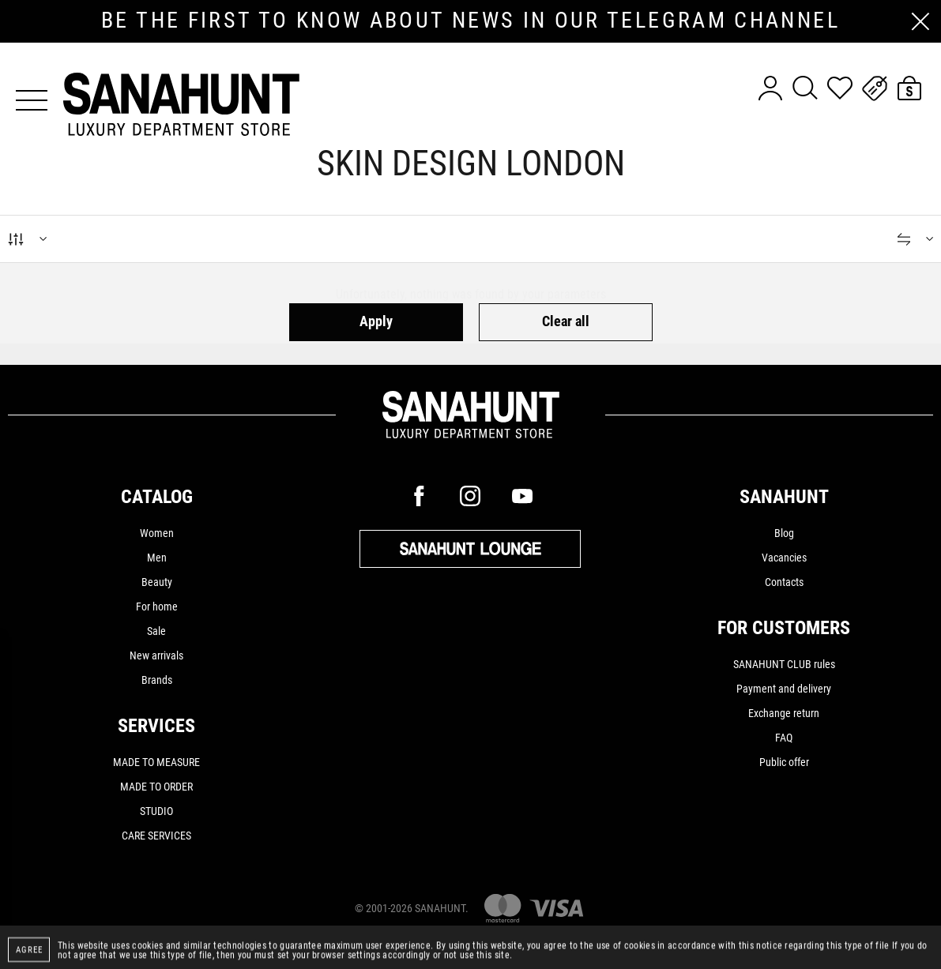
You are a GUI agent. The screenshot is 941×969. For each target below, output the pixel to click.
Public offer (784, 762)
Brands (156, 679)
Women (157, 533)
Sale (156, 631)
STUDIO (156, 811)
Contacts (784, 582)
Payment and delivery (783, 688)
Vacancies (784, 557)
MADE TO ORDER (156, 786)
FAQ (783, 737)
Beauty (156, 582)
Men (157, 557)
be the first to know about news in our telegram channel (470, 20)
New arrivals (156, 655)
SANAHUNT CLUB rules (784, 664)
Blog (784, 533)
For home (157, 606)
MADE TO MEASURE (156, 762)
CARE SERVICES (156, 835)
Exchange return (783, 713)
